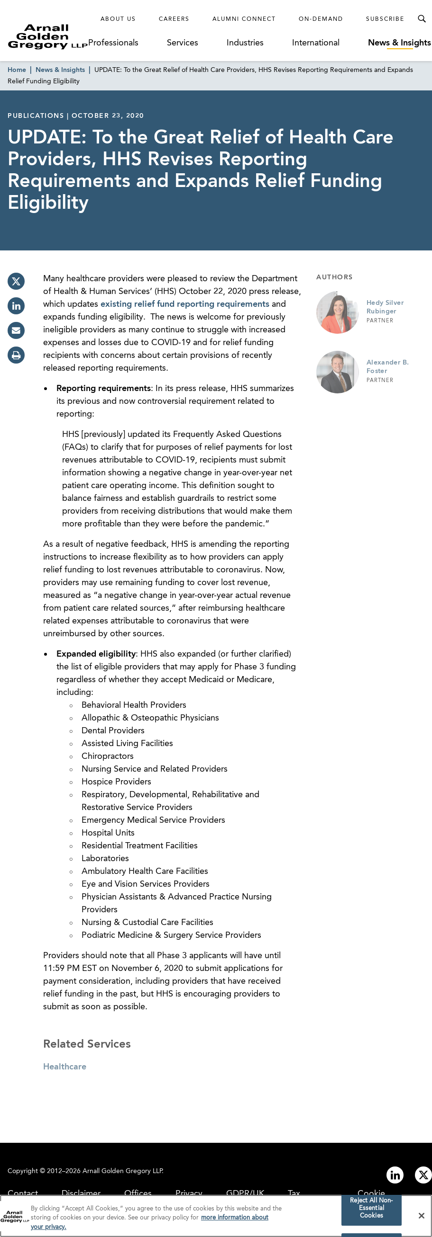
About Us (118, 19)
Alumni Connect (244, 19)
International (316, 43)
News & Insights (399, 43)
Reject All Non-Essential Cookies (371, 1212)
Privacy (188, 1194)
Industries (245, 43)
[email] (16, 330)
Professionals (113, 43)
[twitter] (16, 281)
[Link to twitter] (423, 1175)
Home (17, 70)
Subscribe (385, 19)
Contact (23, 1194)
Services (182, 43)
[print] (16, 355)
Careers (174, 19)
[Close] (421, 1219)
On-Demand (321, 19)
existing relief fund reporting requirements (185, 304)
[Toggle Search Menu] (421, 18)
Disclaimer (81, 1194)
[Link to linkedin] (395, 1175)
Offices (138, 1194)
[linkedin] (16, 305)
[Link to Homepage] (48, 37)
